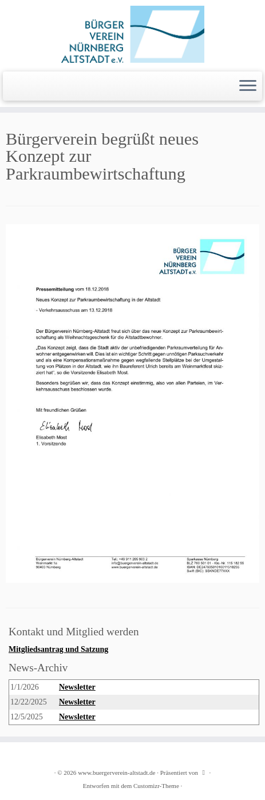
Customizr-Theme (156, 785)
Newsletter (77, 687)
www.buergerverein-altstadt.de (116, 772)
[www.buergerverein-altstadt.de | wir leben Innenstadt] (132, 34)
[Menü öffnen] (247, 86)
